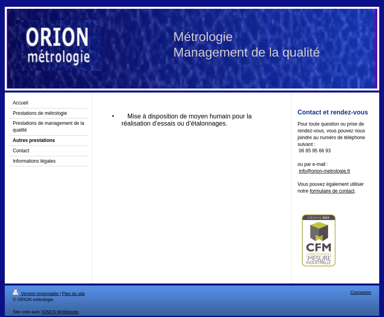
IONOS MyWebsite (60, 311)
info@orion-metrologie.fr (324, 171)
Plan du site (73, 293)
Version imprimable (36, 293)
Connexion (360, 292)
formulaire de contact (332, 191)
